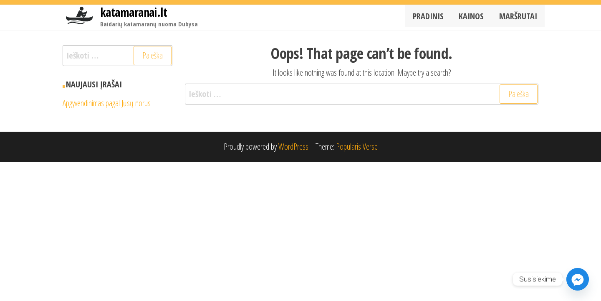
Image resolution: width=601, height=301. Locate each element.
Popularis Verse (357, 146)
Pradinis (434, 17)
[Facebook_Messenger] (577, 279)
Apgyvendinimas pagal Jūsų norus (107, 103)
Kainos (475, 17)
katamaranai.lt (133, 12)
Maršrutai (519, 17)
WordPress (293, 146)
